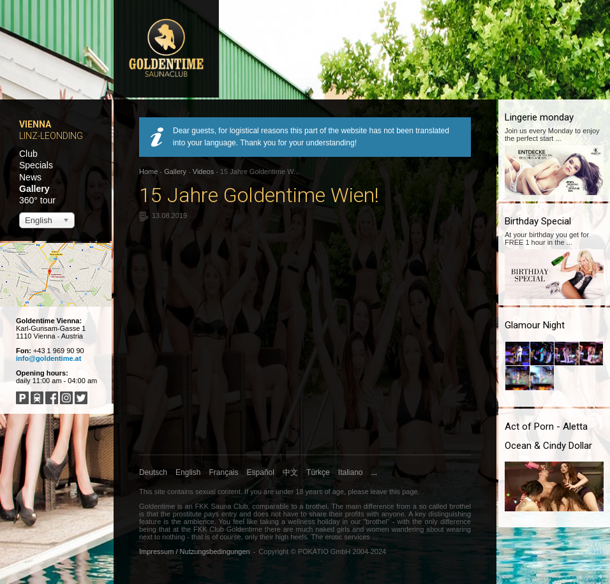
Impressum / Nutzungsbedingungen (194, 551)
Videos (203, 171)
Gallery (34, 189)
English (187, 472)
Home (148, 171)
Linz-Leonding (51, 136)
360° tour (37, 200)
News (30, 177)
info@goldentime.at (48, 358)
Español (260, 472)
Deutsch (153, 472)
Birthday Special (538, 221)
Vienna (35, 124)
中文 (290, 472)
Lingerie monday (539, 117)
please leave (367, 491)
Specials (36, 165)
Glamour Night (535, 325)
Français (224, 472)
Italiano (350, 472)
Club (28, 154)
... (374, 472)
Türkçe (318, 472)
